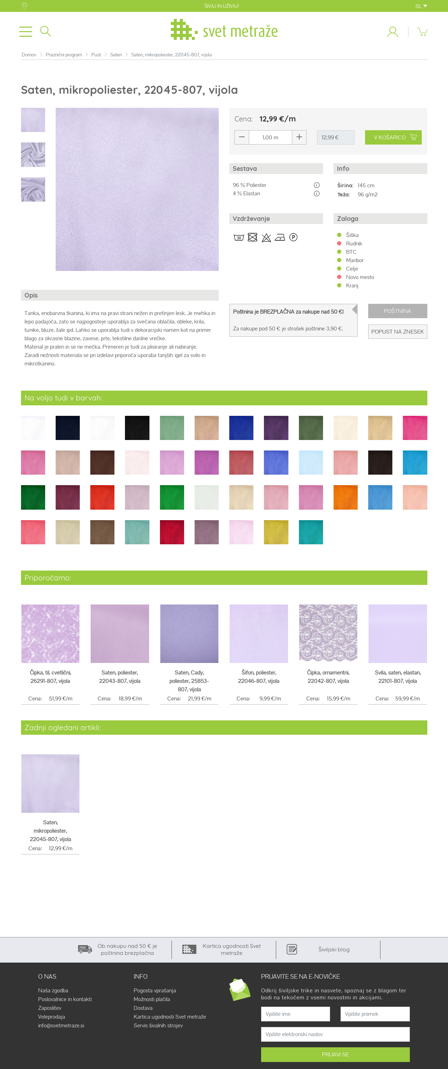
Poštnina (397, 313)
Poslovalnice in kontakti (65, 1002)
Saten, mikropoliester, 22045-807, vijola (50, 834)
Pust (96, 58)
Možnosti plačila (152, 1002)
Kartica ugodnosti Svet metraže (170, 1019)
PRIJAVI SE (335, 1057)
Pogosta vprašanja (155, 993)
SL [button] (421, 6)
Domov (29, 58)
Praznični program (64, 58)
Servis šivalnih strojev (158, 1028)
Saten (116, 58)
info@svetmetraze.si (61, 1028)
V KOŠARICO (396, 140)
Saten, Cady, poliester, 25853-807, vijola (189, 684)
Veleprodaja (51, 1019)
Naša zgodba (53, 993)
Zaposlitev (49, 1010)
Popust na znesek (397, 334)
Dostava (143, 1010)
